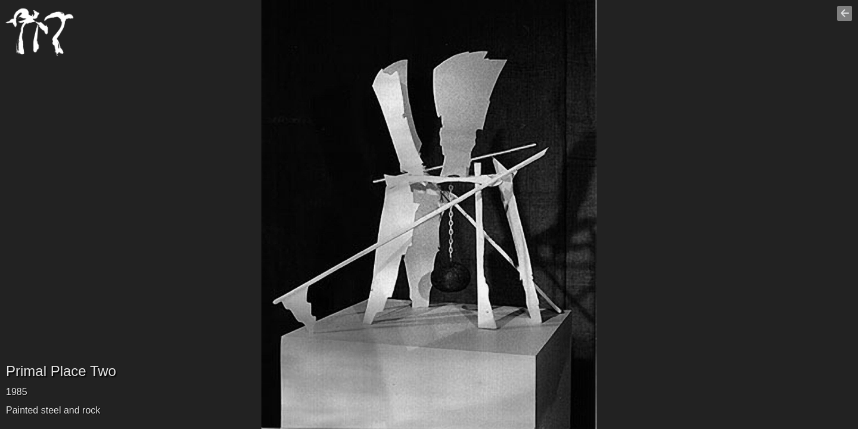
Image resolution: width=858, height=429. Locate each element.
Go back (846, 18)
